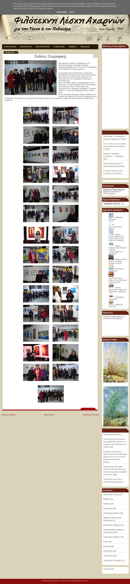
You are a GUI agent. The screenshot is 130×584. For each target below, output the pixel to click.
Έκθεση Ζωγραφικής (50, 56)
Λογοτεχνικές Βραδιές (111, 513)
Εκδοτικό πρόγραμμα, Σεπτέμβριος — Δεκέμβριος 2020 (113, 156)
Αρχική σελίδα (49, 415)
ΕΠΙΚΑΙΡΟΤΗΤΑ (26, 47)
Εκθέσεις (106, 504)
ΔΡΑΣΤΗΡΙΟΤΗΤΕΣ (43, 47)
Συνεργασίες (108, 551)
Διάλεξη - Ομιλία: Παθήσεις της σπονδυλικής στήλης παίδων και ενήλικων (116, 237)
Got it (72, 12)
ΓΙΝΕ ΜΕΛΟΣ (85, 47)
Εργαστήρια (107, 508)
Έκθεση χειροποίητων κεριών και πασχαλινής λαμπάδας (118, 290)
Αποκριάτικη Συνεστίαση (116, 298)
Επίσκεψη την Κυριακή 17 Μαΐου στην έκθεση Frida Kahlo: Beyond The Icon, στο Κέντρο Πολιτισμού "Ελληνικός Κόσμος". (115, 457)
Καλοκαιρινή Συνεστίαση (116, 270)
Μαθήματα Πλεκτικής (116, 218)
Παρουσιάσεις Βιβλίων (111, 537)
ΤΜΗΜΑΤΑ (72, 47)
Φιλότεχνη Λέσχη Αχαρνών (51, 581)
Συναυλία (106, 546)
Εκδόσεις (106, 499)
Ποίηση (106, 542)
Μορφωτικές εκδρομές (111, 525)
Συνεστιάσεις (108, 556)
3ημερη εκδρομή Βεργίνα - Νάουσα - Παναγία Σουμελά (118, 261)
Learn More (61, 12)
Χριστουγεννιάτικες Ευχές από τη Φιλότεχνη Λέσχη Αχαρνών (118, 280)
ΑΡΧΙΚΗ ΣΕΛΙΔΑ (10, 47)
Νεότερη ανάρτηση (8, 415)
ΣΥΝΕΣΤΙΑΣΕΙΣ (59, 47)
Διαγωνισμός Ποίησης (111, 494)
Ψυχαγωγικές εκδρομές (112, 560)
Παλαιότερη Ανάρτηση (91, 415)
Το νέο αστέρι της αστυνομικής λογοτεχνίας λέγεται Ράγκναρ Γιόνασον (114, 146)
